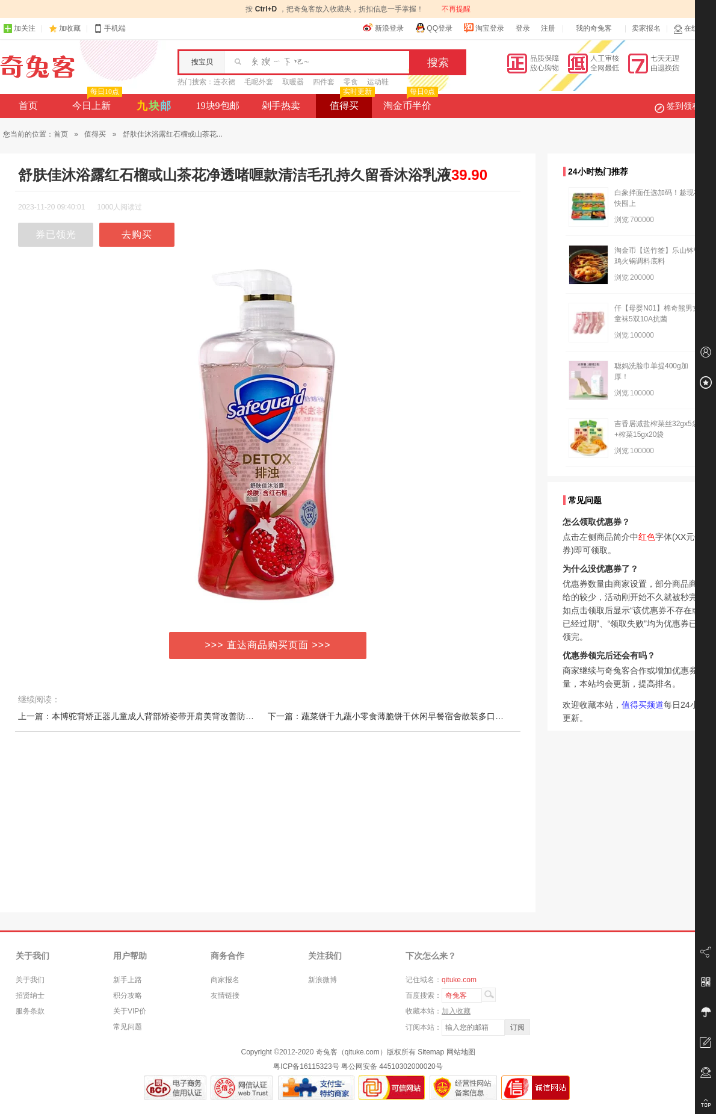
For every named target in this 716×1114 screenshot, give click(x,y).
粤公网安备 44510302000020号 (392, 1066)
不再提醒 (456, 9)
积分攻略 (127, 995)
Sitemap (431, 1052)
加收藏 (70, 28)
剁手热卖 (281, 106)
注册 (548, 28)
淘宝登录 (483, 27)
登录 (523, 28)
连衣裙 (224, 82)
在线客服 (693, 28)
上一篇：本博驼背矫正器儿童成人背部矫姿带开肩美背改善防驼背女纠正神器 (161, 716)
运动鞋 (378, 82)
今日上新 (96, 102)
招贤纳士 (30, 995)
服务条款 (30, 1011)
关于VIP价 (129, 1011)
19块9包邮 (217, 106)
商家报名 (225, 980)
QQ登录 (433, 27)
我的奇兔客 (594, 28)
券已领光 (55, 234)
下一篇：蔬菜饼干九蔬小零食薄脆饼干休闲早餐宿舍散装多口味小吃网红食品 (411, 716)
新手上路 (127, 980)
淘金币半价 (409, 102)
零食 (351, 82)
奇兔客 (37, 67)
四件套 (324, 82)
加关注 (19, 28)
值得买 (351, 102)
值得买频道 (643, 705)
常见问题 (127, 1027)
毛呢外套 (258, 82)
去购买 (137, 234)
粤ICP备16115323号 (306, 1066)
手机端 (109, 28)
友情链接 (225, 995)
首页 (28, 106)
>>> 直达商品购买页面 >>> (268, 645)
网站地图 (460, 1052)
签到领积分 (683, 106)
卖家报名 (646, 28)
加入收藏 (456, 1011)
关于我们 (30, 980)
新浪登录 (383, 27)
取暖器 (293, 82)
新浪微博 (322, 980)
